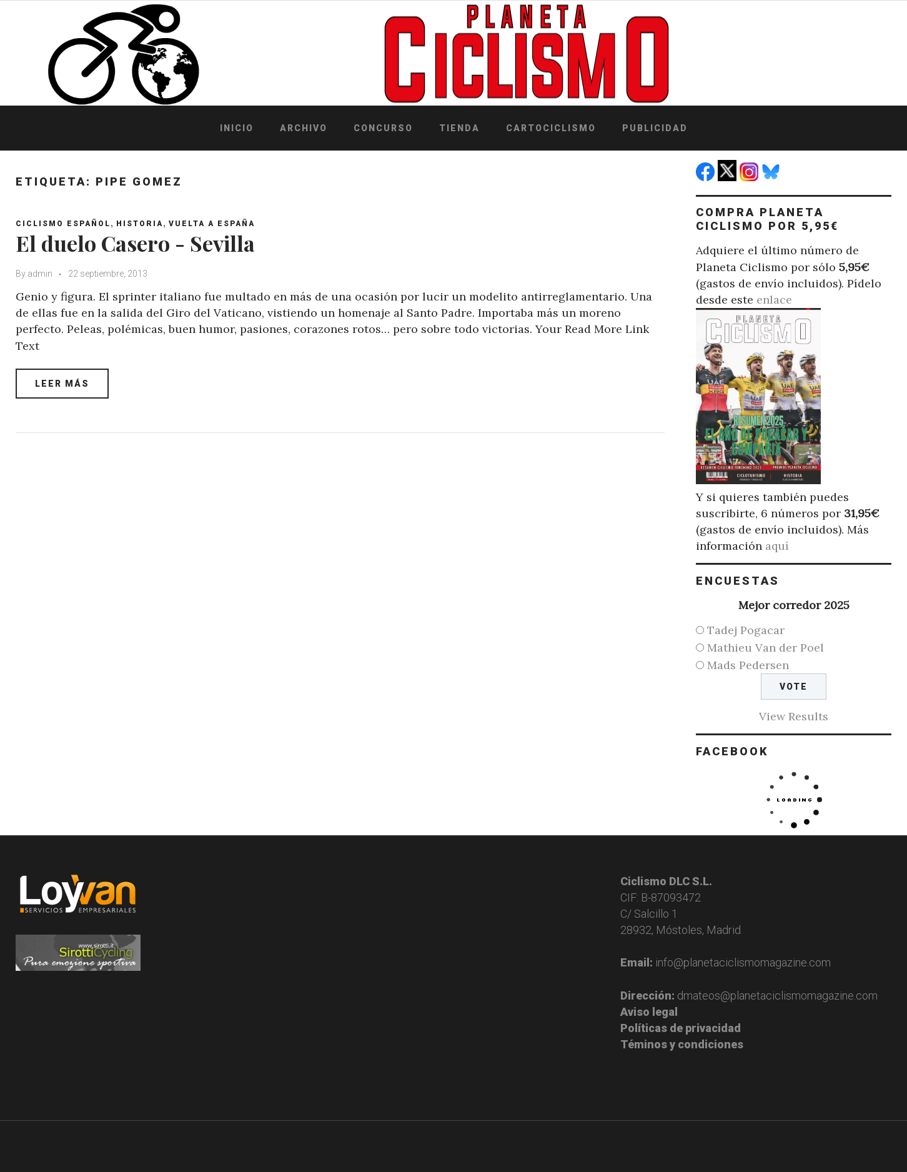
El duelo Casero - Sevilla (135, 243)
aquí (777, 546)
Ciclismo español (63, 223)
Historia (139, 223)
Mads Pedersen (748, 665)
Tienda (459, 128)
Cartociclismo (551, 128)
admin (39, 274)
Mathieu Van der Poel (765, 647)
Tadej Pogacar (746, 630)
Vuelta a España (212, 223)
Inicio (237, 128)
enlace (774, 299)
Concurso (383, 128)
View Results (793, 716)
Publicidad (655, 128)
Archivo (303, 128)
